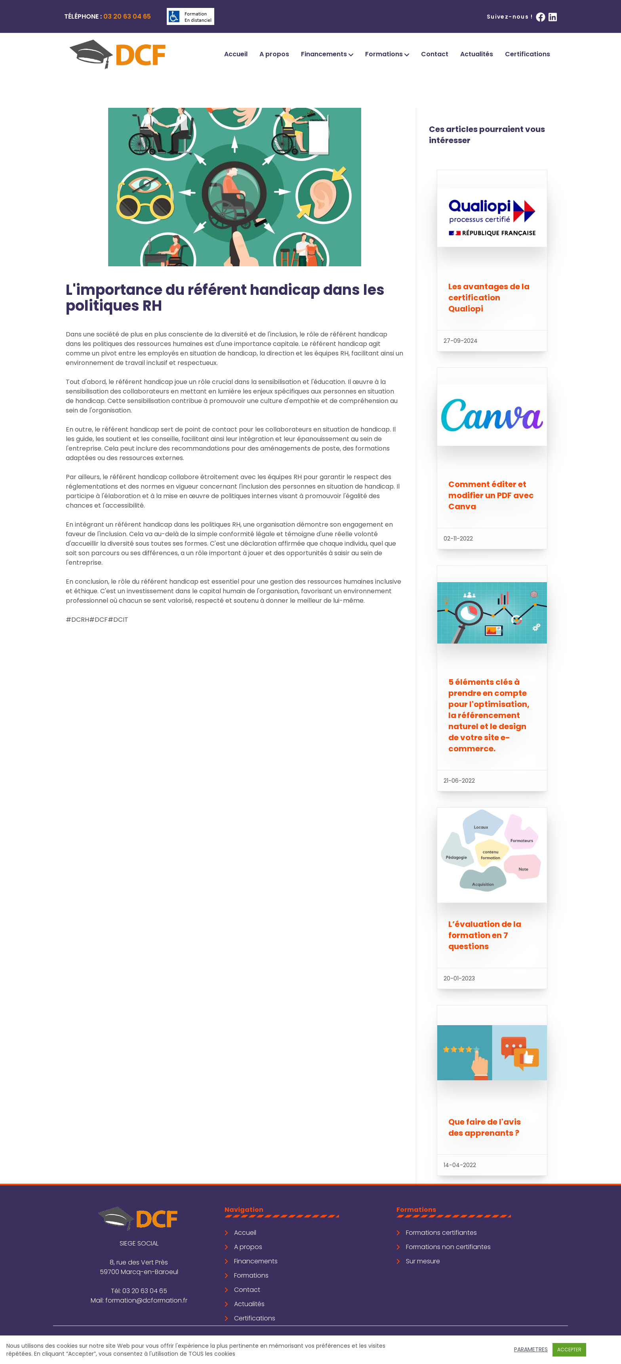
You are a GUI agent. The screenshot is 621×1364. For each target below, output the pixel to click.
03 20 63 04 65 (127, 16)
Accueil (236, 54)
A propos (274, 54)
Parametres (531, 1349)
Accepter (569, 1349)
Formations (387, 54)
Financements (327, 54)
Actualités (476, 54)
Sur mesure (418, 1261)
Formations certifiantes (436, 1232)
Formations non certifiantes (443, 1246)
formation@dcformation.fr (146, 1300)
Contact (434, 54)
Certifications (527, 54)
